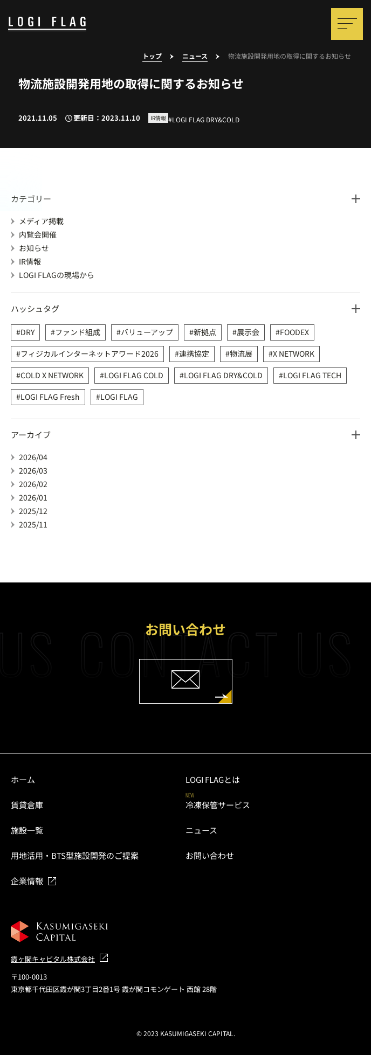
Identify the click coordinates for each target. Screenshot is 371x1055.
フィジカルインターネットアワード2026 (89, 353)
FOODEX (294, 332)
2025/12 (33, 510)
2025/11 (33, 524)
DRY (27, 332)
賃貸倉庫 (27, 804)
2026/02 (33, 483)
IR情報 (30, 261)
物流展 (241, 353)
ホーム (23, 779)
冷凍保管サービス (218, 804)
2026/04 (33, 457)
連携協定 (194, 353)
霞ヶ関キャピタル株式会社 (53, 959)
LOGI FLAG (119, 396)
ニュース (195, 56)
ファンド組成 (77, 332)
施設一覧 (27, 830)
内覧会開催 (38, 234)
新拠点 (205, 332)
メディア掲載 (41, 221)
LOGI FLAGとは (213, 779)
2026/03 (33, 470)
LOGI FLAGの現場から (56, 274)
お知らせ (34, 247)
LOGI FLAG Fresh (50, 396)
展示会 (248, 332)
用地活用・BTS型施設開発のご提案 (75, 855)
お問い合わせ (210, 855)
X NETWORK (293, 353)
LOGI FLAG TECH (312, 375)
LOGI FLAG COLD (133, 375)
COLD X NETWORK (52, 375)
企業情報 (27, 880)
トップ (152, 56)
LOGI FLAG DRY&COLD (223, 375)
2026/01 (33, 497)
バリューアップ (147, 332)
